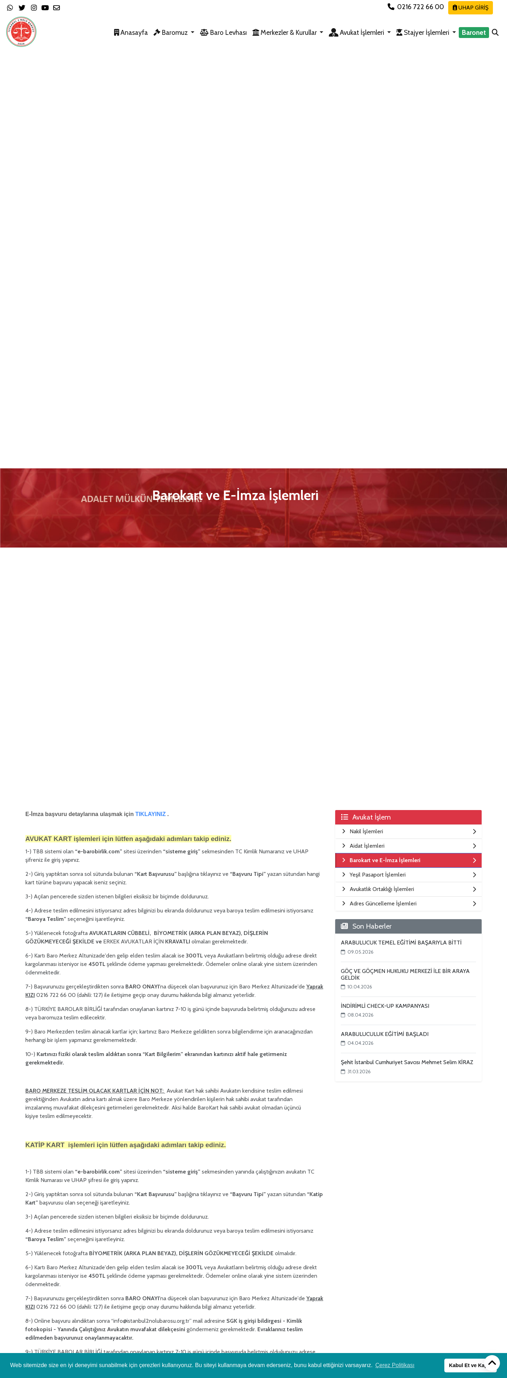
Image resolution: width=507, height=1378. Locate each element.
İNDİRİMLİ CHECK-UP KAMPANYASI (385, 1006)
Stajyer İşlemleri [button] (423, 32)
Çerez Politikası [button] (394, 1365)
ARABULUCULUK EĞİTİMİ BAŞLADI (384, 1034)
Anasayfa (131, 32)
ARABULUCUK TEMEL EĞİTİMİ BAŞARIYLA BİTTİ (401, 942)
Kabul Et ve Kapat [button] (470, 1365)
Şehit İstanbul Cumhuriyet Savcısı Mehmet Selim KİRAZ (407, 1062)
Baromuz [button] (171, 32)
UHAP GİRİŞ (470, 7)
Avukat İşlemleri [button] (357, 32)
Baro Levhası (223, 32)
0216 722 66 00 (416, 6)
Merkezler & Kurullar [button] (285, 32)
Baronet (474, 32)
